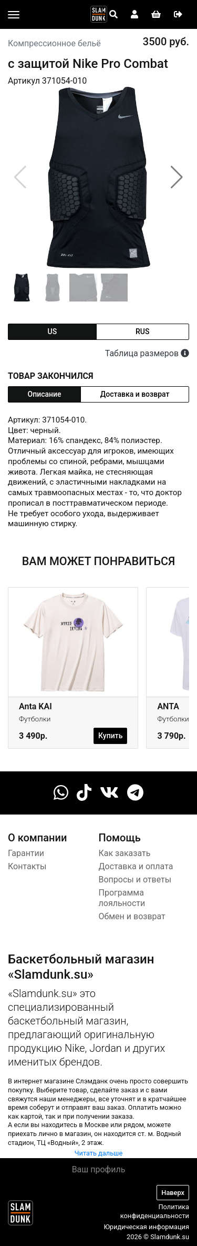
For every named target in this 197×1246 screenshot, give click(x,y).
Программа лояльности (122, 898)
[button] (177, 177)
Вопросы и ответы (135, 880)
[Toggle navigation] (13, 15)
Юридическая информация (146, 1227)
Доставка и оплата (136, 866)
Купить (110, 735)
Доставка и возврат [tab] (135, 394)
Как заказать (125, 853)
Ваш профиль (99, 1169)
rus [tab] (142, 331)
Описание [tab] (44, 394)
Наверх (172, 1193)
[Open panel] (113, 15)
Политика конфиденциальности (154, 1211)
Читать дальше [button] (99, 1153)
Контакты (27, 866)
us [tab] (52, 331)
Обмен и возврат (132, 916)
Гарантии (26, 853)
